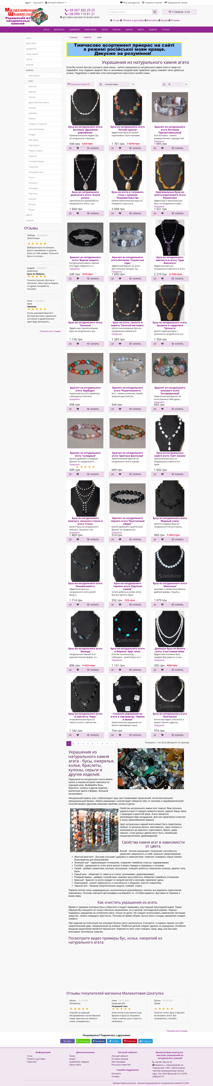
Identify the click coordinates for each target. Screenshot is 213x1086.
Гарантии (31, 1061)
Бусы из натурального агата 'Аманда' (85, 650)
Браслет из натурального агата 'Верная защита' (85, 259)
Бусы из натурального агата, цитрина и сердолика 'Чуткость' (170, 325)
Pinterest (129, 1041)
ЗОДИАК (153, 29)
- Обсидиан (32, 140)
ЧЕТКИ (104, 29)
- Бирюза (31, 91)
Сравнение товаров (79, 1061)
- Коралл (31, 118)
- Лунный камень (35, 129)
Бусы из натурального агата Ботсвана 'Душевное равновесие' (85, 129)
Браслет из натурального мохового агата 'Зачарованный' (170, 390)
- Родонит (31, 156)
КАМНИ (129, 29)
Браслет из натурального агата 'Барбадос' (85, 389)
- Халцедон (32, 188)
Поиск (72, 1056)
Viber (67, 1041)
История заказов (120, 1058)
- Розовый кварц (35, 161)
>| (117, 743)
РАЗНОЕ (116, 29)
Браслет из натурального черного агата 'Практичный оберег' (128, 520)
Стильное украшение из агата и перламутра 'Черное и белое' (128, 716)
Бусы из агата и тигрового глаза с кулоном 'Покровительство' (128, 194)
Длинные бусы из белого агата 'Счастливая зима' (170, 650)
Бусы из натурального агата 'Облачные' (170, 585)
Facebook (99, 1041)
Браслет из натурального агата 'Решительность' (127, 389)
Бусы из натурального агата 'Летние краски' (128, 128)
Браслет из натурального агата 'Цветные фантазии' (128, 454)
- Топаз (30, 177)
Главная (73, 37)
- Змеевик (31, 113)
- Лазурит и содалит (36, 123)
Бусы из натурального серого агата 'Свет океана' (170, 454)
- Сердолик (32, 166)
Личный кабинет (120, 1056)
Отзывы (175, 20)
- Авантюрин (33, 75)
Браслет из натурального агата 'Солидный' (85, 454)
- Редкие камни (34, 150)
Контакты (152, 20)
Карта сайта (75, 1064)
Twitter (114, 1041)
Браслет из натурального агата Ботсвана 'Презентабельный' (170, 129)
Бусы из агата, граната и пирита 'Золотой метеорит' (127, 324)
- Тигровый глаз (34, 172)
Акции (164, 20)
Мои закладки (118, 1061)
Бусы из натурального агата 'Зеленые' (85, 324)
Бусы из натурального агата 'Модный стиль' (170, 519)
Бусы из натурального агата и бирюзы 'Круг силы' (128, 650)
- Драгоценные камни (37, 102)
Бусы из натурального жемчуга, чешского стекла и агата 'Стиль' (85, 520)
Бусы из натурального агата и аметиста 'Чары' (85, 715)
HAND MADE (90, 29)
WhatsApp (83, 1041)
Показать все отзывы (50, 331)
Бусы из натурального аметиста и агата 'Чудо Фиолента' (170, 260)
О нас (116, 20)
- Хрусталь (32, 193)
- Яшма (30, 209)
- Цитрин (31, 199)
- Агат (29, 81)
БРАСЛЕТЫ (59, 29)
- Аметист (31, 86)
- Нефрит (31, 134)
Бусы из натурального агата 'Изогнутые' (170, 715)
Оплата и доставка (133, 20)
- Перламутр (33, 145)
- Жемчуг (31, 107)
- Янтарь (31, 204)
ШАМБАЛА (74, 29)
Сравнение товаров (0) (80, 84)
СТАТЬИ (165, 29)
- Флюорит (32, 182)
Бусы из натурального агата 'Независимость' (85, 585)
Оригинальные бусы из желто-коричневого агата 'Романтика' (170, 194)
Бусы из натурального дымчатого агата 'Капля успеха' (85, 194)
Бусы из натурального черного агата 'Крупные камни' (127, 586)
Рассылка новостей (121, 1064)
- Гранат (31, 97)
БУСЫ (46, 29)
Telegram (145, 1041)
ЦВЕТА (141, 29)
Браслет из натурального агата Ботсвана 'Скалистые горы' (127, 260)
